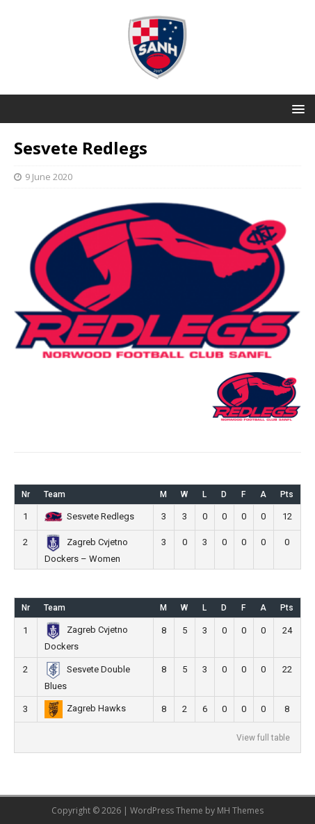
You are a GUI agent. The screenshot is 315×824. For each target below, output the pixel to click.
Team (54, 494)
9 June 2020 (48, 176)
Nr (26, 494)
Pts (286, 494)
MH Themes (240, 810)
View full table (263, 738)
